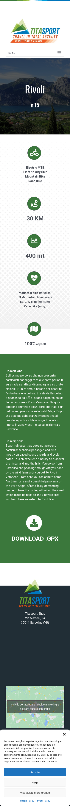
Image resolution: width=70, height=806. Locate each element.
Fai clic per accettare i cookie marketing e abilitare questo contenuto (35, 706)
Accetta (35, 772)
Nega (35, 782)
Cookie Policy (27, 801)
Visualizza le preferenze (35, 792)
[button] (64, 734)
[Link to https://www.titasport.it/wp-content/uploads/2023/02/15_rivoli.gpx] (34, 523)
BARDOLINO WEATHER (35, 657)
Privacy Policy (43, 801)
